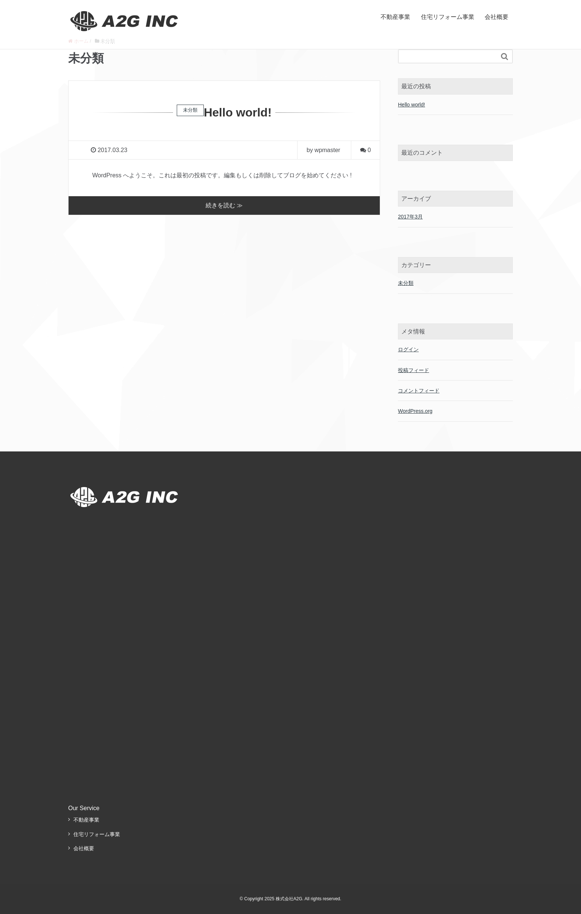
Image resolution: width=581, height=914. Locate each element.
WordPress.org (415, 411)
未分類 (406, 283)
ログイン (408, 349)
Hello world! (238, 112)
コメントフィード (418, 391)
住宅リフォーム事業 (447, 17)
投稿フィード (413, 370)
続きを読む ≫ (224, 205)
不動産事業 (395, 17)
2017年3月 (410, 217)
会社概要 (496, 17)
